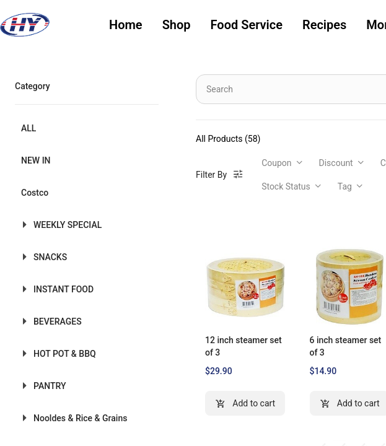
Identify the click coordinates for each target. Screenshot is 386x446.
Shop (176, 24)
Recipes (324, 24)
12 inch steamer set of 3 (243, 346)
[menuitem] (125, 25)
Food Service (247, 24)
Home (126, 24)
